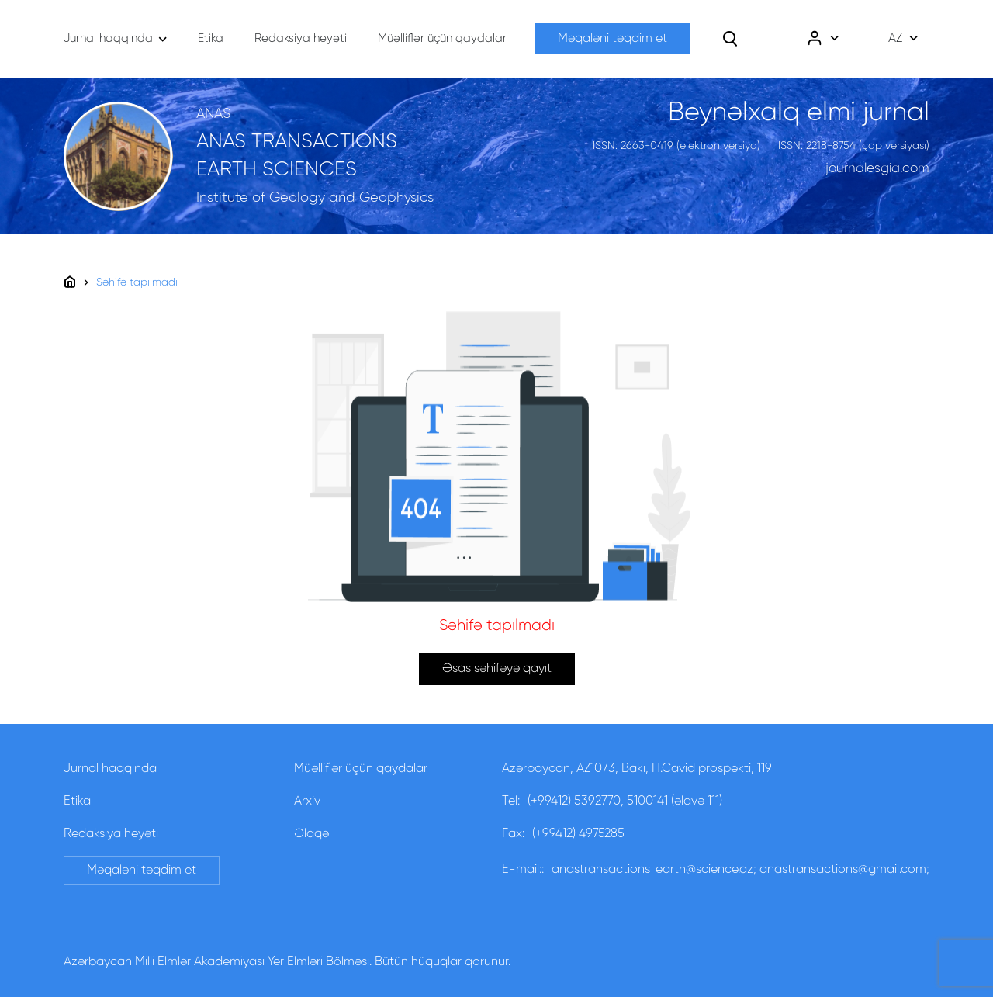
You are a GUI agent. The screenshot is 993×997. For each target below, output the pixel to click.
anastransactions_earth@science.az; (654, 870)
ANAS (213, 114)
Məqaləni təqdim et (612, 39)
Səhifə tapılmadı (137, 282)
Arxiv (307, 801)
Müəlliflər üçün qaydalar (360, 769)
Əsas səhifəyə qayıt (497, 669)
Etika (77, 801)
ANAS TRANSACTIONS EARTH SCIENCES (296, 156)
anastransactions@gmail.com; (844, 870)
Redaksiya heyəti (111, 834)
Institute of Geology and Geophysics (315, 198)
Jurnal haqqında (110, 769)
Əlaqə (311, 834)
